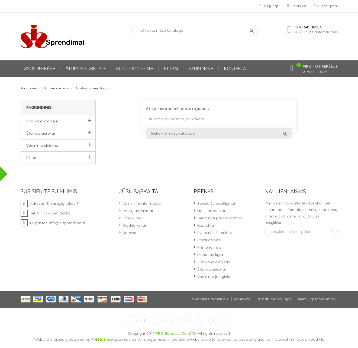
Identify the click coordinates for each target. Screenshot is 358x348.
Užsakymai (131, 218)
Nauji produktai (210, 210)
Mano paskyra (209, 254)
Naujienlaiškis (285, 191)
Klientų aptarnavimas (316, 299)
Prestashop (102, 339)
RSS (159, 320)
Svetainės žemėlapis (215, 232)
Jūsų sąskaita (138, 191)
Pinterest (186, 320)
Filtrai (31, 157)
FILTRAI (171, 68)
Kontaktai (205, 225)
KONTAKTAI (235, 68)
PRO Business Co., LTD (176, 333)
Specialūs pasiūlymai (215, 203)
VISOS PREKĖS (38, 68)
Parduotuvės (208, 240)
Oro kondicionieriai (43, 121)
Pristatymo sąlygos (274, 299)
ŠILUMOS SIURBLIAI (84, 68)
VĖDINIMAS (200, 68)
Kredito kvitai (133, 225)
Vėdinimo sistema (42, 145)
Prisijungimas (208, 247)
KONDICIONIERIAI (133, 68)
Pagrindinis (38, 107)
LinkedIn (226, 320)
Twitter (145, 320)
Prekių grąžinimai (137, 210)
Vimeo (199, 320)
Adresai (128, 232)
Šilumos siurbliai (40, 133)
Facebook (132, 320)
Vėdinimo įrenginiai (213, 276)
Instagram (213, 320)
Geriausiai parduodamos (219, 218)
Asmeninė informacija (141, 203)
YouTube (172, 320)
